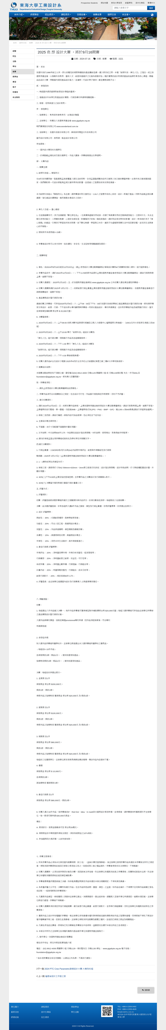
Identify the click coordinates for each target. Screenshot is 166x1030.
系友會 (125, 14)
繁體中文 (151, 3)
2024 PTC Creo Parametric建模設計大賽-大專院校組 (69, 969)
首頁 (15, 43)
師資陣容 (34, 14)
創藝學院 (128, 3)
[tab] (22, 51)
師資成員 (15, 1017)
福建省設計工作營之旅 (55, 976)
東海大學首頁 (116, 3)
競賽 (31, 43)
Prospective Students (89, 3)
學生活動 (75, 1012)
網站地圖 (104, 3)
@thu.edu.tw (129, 1012)
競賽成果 (97, 14)
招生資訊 (49, 14)
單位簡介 (15, 1007)
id (123, 1012)
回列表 (146, 990)
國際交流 (112, 14)
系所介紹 (18, 14)
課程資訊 (65, 14)
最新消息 (23, 43)
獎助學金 (75, 1007)
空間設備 (81, 14)
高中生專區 (140, 3)
